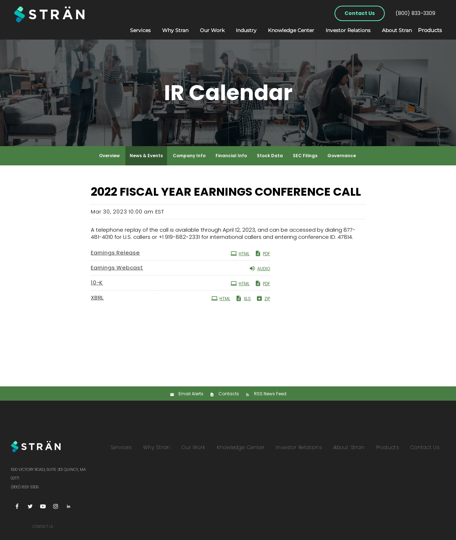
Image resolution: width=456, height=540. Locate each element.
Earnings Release (115, 252)
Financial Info (231, 156)
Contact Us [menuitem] (425, 447)
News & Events (146, 156)
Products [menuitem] (387, 447)
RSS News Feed (270, 394)
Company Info (189, 156)
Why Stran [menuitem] (156, 447)
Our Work (205, 30)
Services (133, 30)
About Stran (390, 30)
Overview (109, 156)
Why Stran (168, 30)
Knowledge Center (284, 30)
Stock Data (270, 156)
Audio (259, 268)
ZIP (263, 298)
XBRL (97, 297)
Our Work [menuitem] (193, 447)
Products (426, 30)
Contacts (228, 394)
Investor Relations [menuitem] (299, 447)
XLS (243, 298)
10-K (97, 282)
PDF (262, 253)
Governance (341, 156)
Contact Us (359, 13)
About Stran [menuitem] (349, 447)
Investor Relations (340, 30)
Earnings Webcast (117, 267)
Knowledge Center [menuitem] (241, 447)
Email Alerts (190, 394)
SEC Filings (305, 156)
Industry (239, 30)
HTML (239, 253)
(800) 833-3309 (415, 13)
